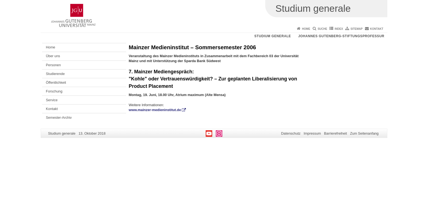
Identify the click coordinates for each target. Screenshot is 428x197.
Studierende (55, 74)
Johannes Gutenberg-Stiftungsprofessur (341, 36)
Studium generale (272, 36)
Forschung (54, 91)
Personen (53, 65)
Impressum (312, 133)
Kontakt (376, 28)
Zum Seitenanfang (364, 133)
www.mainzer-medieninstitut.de (155, 110)
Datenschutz (291, 133)
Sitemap (356, 28)
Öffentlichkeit (56, 82)
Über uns (53, 56)
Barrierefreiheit (335, 133)
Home (306, 28)
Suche (322, 28)
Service (52, 100)
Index (339, 28)
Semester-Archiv (59, 117)
